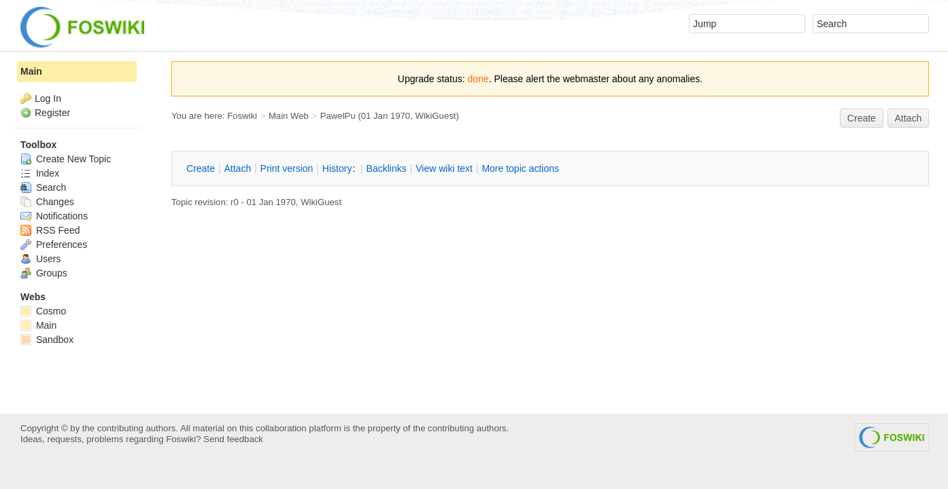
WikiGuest (436, 116)
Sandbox (46, 339)
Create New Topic (65, 158)
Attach (908, 118)
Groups (43, 273)
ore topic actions (520, 168)
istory (337, 168)
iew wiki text (444, 168)
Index (39, 173)
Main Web (289, 116)
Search (43, 187)
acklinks (387, 168)
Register (52, 112)
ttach (237, 168)
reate (861, 118)
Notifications (54, 216)
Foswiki (242, 116)
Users (40, 258)
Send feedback (233, 439)
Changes (47, 201)
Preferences (53, 244)
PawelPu (338, 116)
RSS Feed (50, 230)
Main (31, 71)
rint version (287, 168)
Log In (48, 98)
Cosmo (43, 311)
